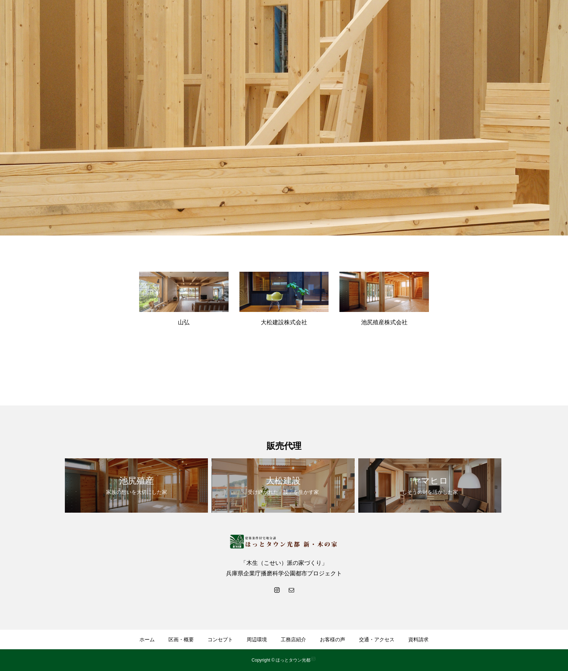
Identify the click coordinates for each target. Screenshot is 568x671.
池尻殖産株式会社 (384, 322)
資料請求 (418, 639)
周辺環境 (257, 639)
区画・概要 (181, 639)
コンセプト (220, 639)
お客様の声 (332, 639)
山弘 (183, 322)
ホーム (147, 639)
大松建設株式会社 (284, 322)
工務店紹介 (293, 639)
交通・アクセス (376, 639)
